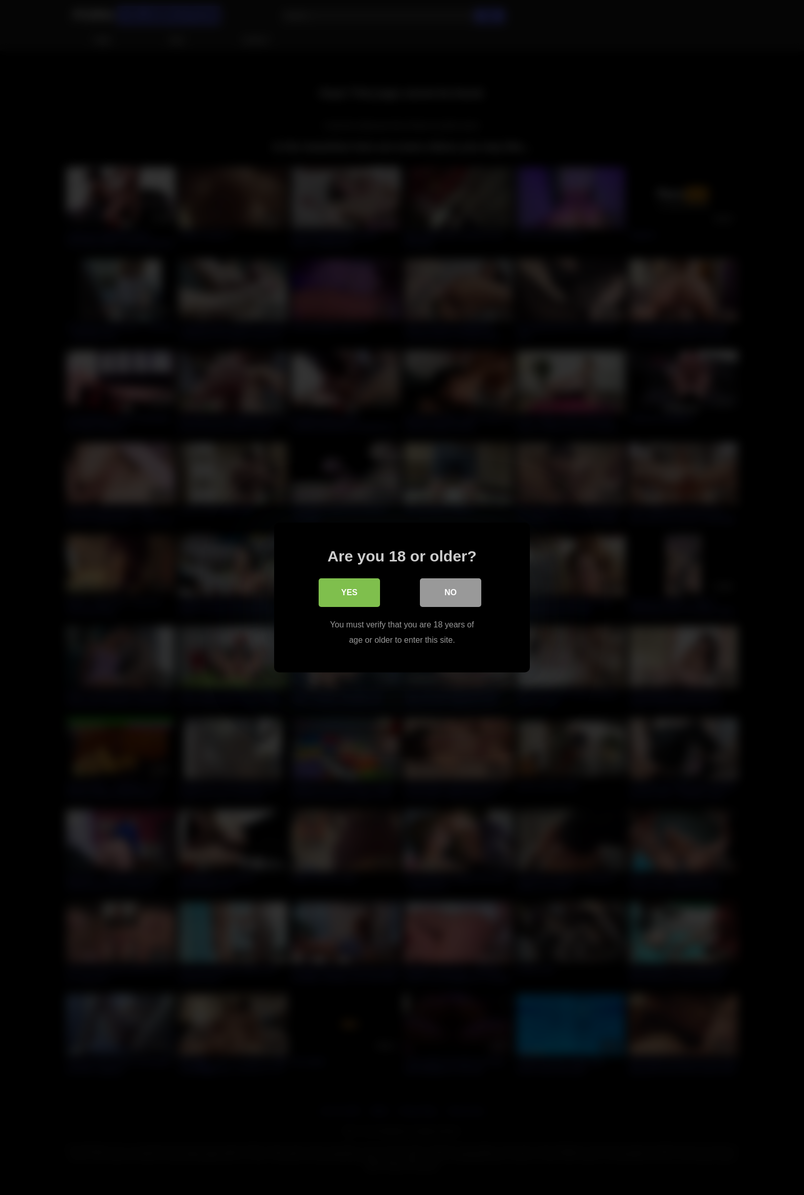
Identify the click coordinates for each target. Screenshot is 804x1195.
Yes (349, 592)
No (450, 592)
